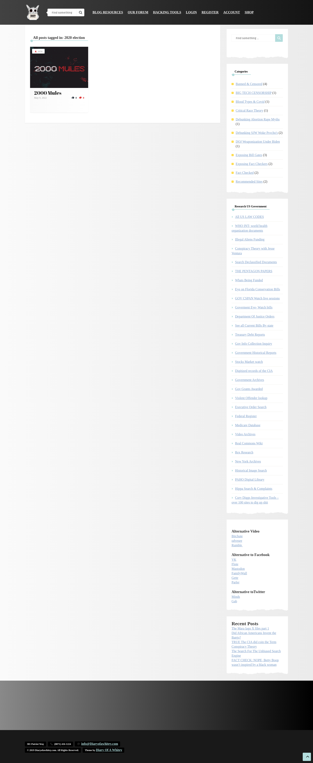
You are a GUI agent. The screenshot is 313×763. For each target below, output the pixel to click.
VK (234, 559)
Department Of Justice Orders (255, 316)
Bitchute (237, 536)
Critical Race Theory (249, 110)
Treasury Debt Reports (250, 334)
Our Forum (138, 12)
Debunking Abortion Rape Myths (258, 119)
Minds (236, 596)
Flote (235, 564)
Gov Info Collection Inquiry (253, 343)
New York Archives (248, 461)
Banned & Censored (249, 84)
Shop (249, 12)
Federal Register (246, 416)
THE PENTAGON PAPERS (253, 271)
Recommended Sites (249, 181)
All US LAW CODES (249, 217)
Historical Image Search (251, 470)
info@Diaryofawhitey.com (99, 743)
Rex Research (244, 452)
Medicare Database (247, 425)
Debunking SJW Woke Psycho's (257, 132)
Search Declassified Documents (256, 262)
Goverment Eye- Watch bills (253, 307)
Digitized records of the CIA (254, 371)
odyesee (237, 540)
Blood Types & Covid (250, 101)
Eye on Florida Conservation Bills (257, 289)
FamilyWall (239, 573)
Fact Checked (245, 172)
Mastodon (238, 568)
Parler (235, 582)
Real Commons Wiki (249, 443)
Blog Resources (108, 12)
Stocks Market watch (249, 361)
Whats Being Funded (249, 280)
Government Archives (249, 380)
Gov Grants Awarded (249, 389)
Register (210, 12)
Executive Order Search (251, 407)
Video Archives (245, 434)
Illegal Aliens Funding (249, 239)
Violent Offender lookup (251, 398)
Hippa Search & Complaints (253, 488)
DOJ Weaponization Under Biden (258, 141)
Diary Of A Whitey (109, 750)
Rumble (237, 545)
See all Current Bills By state (254, 325)
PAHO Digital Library (249, 479)
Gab (234, 601)
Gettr (235, 578)
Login (191, 12)
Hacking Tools (167, 12)
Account (231, 12)
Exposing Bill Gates (249, 155)
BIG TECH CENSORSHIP (253, 93)
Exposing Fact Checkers (252, 164)
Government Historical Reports (255, 352)
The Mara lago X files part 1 (250, 628)
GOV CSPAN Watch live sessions (257, 298)
